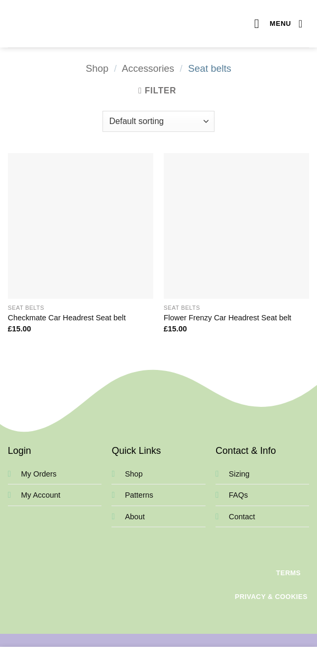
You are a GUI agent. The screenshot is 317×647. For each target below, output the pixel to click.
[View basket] (304, 23)
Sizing (239, 474)
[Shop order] (158, 121)
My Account (40, 495)
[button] (272, 23)
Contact (242, 516)
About (135, 516)
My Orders (39, 474)
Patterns (139, 495)
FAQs (238, 495)
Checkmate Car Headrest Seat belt (67, 317)
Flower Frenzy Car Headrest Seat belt (228, 317)
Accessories (148, 68)
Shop (97, 68)
